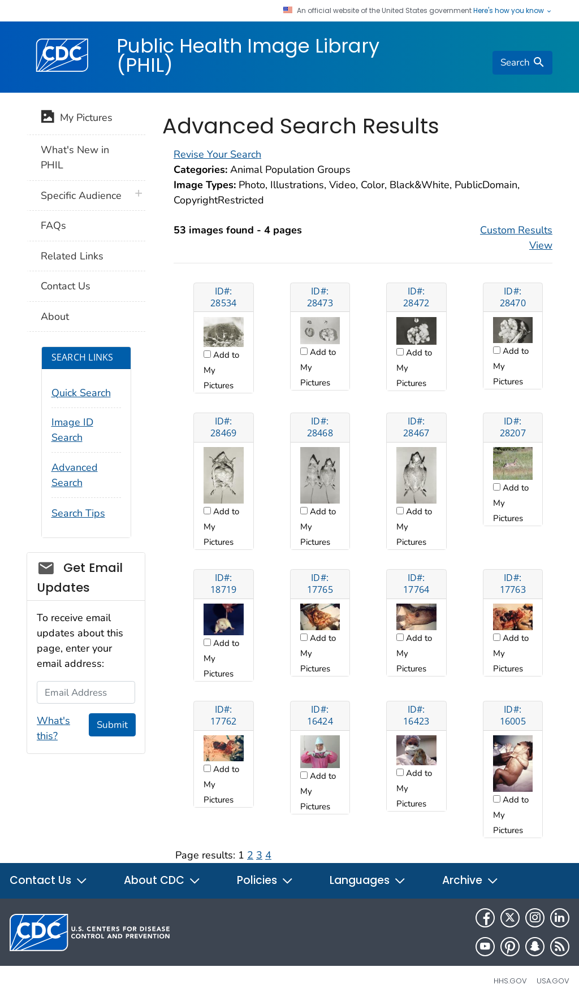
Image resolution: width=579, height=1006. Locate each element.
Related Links (72, 256)
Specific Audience (81, 195)
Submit (112, 724)
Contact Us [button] (49, 880)
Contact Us (65, 286)
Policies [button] (265, 880)
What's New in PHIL (75, 157)
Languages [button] (368, 880)
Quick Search (81, 393)
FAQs (53, 225)
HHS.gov (510, 980)
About (55, 316)
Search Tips (78, 513)
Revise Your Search (217, 154)
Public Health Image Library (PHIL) (247, 55)
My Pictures (77, 119)
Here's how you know (512, 11)
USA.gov (553, 980)
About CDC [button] (162, 880)
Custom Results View (516, 237)
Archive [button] (470, 880)
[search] (522, 63)
